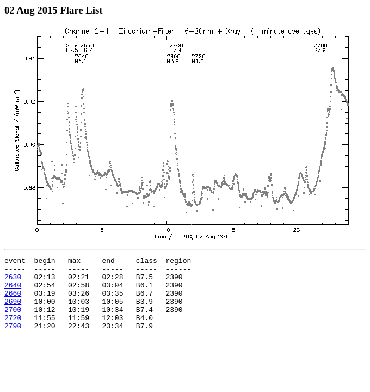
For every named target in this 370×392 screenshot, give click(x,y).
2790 (12, 340)
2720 (12, 330)
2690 (12, 311)
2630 (12, 281)
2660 (12, 301)
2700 (12, 321)
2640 (12, 291)
